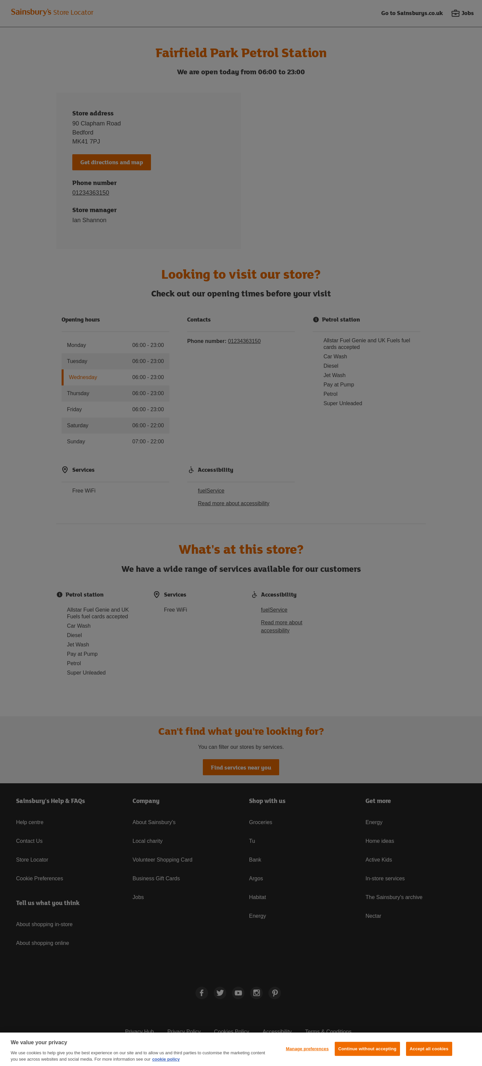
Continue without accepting (367, 1048)
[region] (241, 1049)
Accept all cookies (429, 1048)
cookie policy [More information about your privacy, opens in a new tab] (166, 1059)
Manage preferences (307, 1048)
